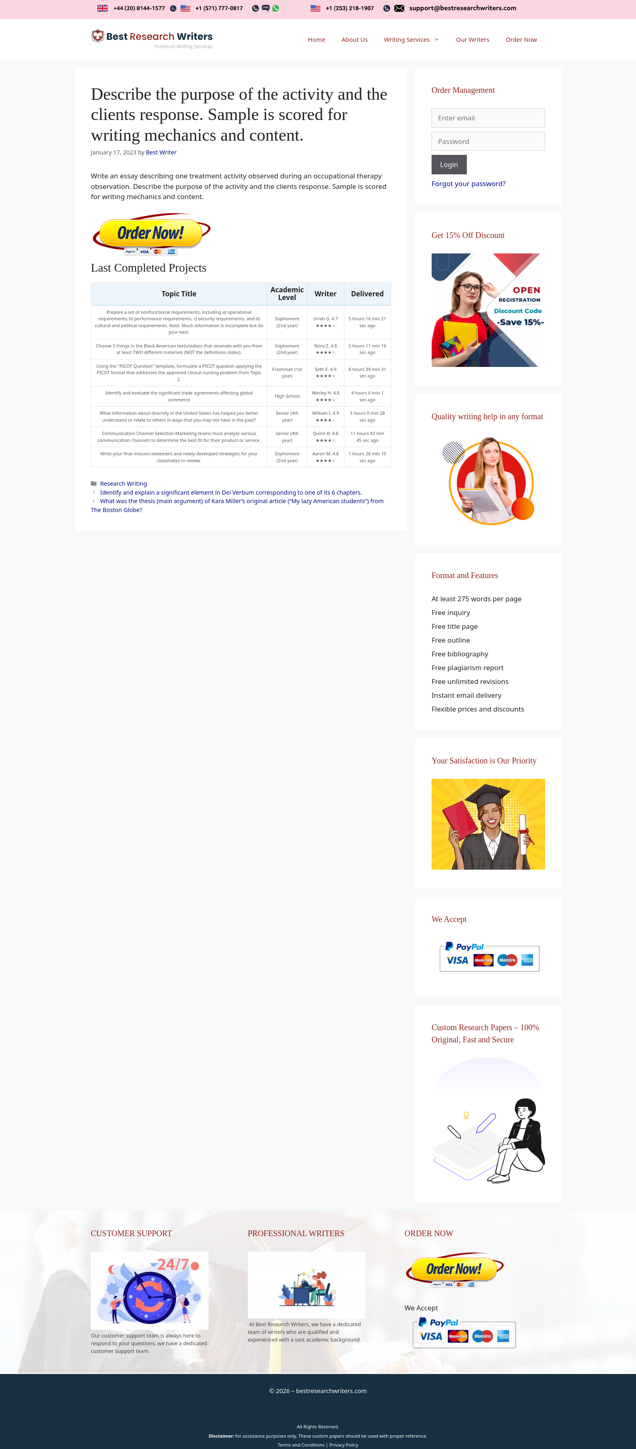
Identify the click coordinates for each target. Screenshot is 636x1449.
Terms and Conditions (301, 1445)
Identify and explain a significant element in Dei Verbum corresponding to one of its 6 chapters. (231, 492)
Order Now (521, 39)
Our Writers (472, 39)
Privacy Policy (343, 1445)
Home (316, 39)
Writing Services (416, 39)
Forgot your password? (469, 183)
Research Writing (123, 483)
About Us (355, 39)
